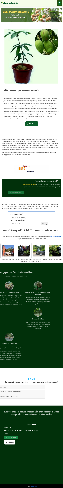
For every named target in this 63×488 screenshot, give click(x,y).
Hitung (44, 223)
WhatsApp (32, 120)
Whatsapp (11, 437)
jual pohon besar (55, 236)
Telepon (10, 442)
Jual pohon (34, 486)
